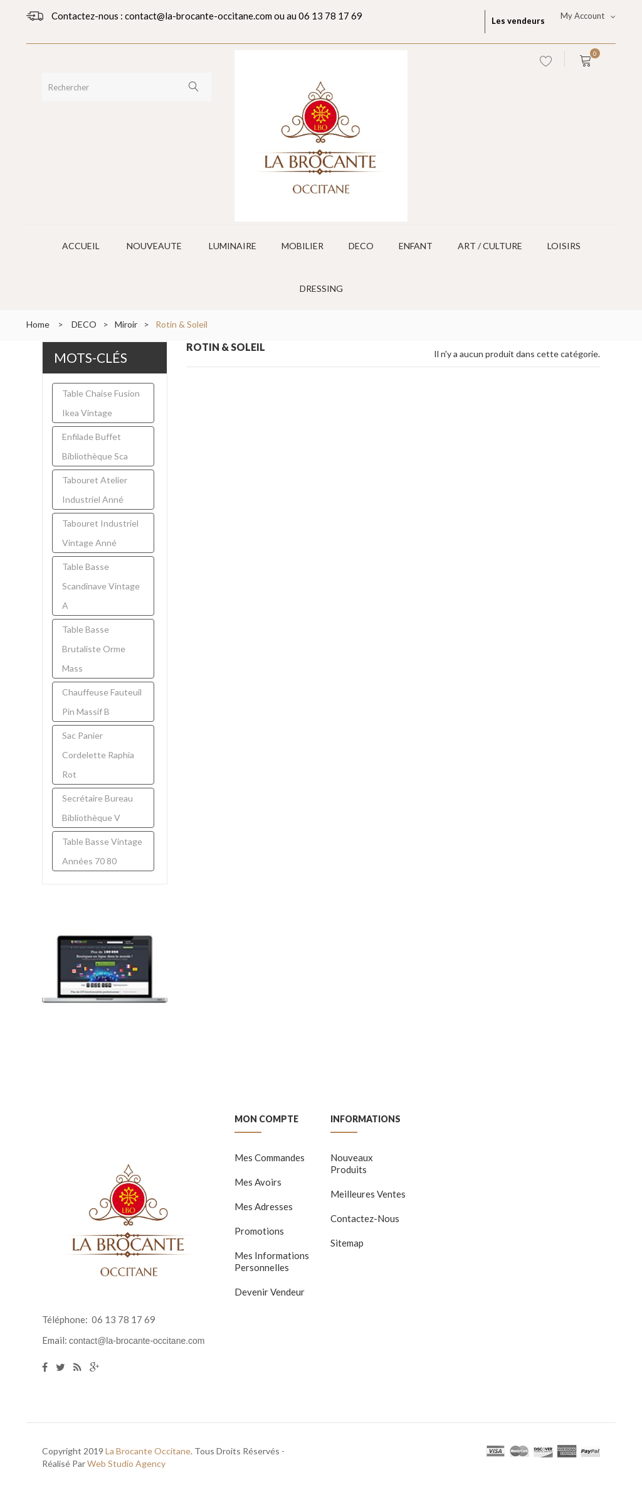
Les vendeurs (518, 21)
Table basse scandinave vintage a (101, 586)
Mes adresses (263, 1206)
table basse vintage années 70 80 (102, 851)
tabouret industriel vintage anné (100, 533)
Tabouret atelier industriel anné (94, 490)
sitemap (347, 1242)
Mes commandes (269, 1157)
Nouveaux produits (351, 1163)
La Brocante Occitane (148, 1451)
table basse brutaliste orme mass (93, 649)
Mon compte (266, 1119)
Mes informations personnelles (271, 1261)
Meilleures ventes (368, 1194)
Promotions (259, 1231)
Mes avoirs (258, 1182)
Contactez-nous (364, 1218)
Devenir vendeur (269, 1291)
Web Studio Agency (126, 1463)
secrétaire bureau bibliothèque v (97, 808)
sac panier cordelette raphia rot (98, 755)
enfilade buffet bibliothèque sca (95, 446)
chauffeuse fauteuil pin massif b (102, 702)
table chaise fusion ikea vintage (101, 403)
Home (38, 324)
